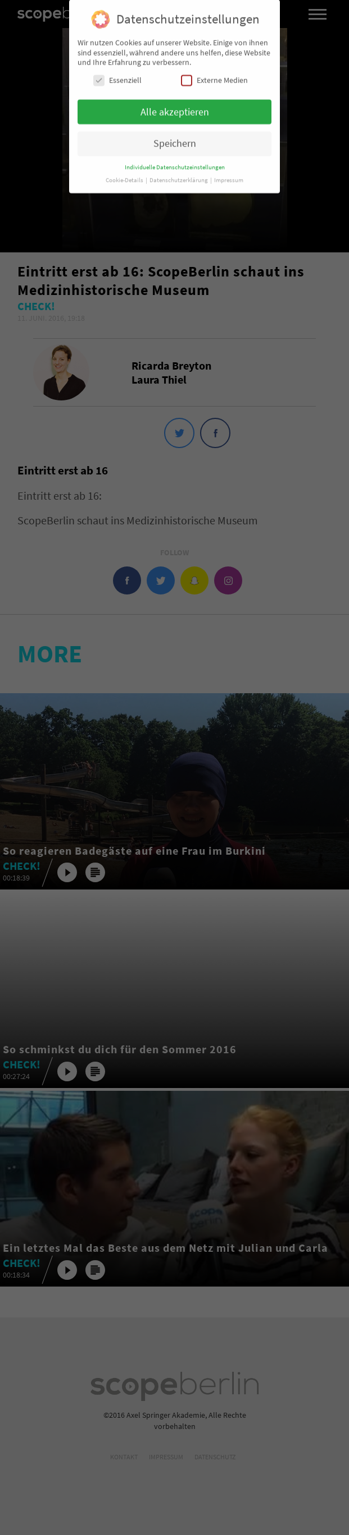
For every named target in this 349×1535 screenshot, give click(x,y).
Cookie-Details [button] (125, 176)
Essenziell (117, 76)
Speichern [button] (174, 139)
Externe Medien (214, 76)
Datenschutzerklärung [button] (179, 176)
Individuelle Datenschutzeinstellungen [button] (175, 163)
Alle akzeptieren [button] (174, 108)
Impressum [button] (228, 176)
